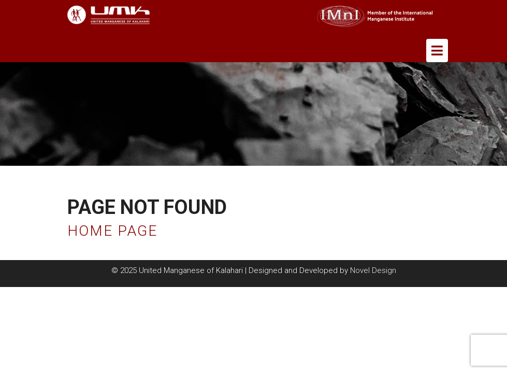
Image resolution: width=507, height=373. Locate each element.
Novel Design (373, 270)
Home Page (112, 230)
